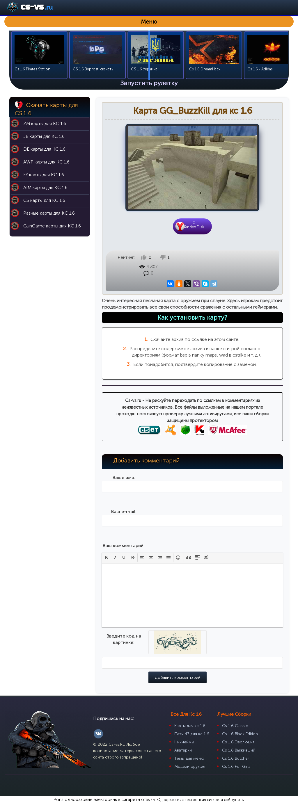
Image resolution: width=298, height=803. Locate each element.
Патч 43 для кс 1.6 (191, 733)
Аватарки (183, 750)
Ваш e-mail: (123, 511)
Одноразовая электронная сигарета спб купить (200, 799)
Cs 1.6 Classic (235, 725)
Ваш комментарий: (124, 545)
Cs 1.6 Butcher (235, 758)
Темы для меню (189, 758)
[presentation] (106, 557)
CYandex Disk (194, 224)
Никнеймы (184, 742)
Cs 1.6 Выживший (238, 750)
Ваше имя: (124, 477)
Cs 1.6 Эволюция (238, 742)
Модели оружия (189, 766)
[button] (106, 557)
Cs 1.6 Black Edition (240, 733)
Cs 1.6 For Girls (236, 766)
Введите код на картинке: (124, 639)
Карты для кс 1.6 (189, 725)
